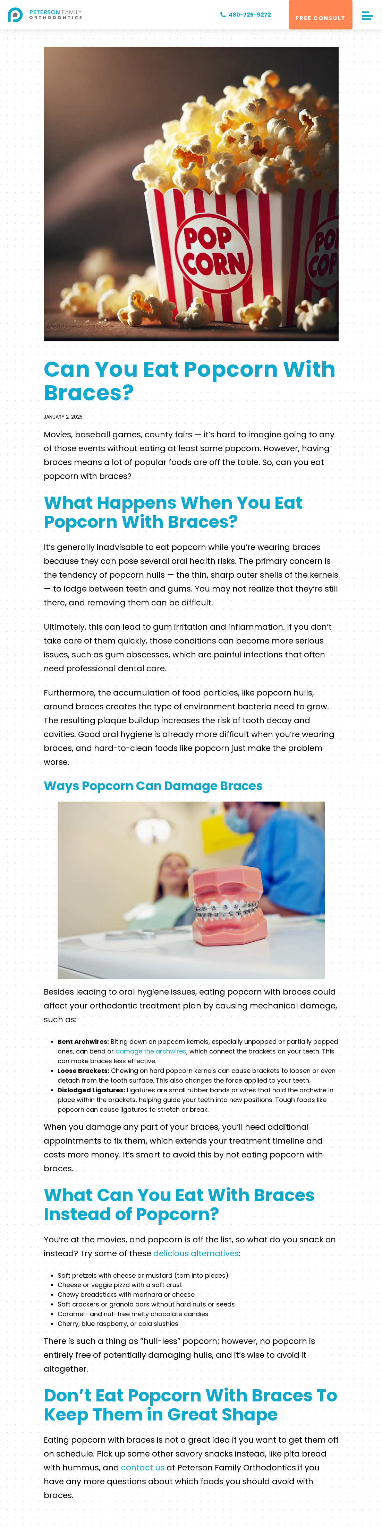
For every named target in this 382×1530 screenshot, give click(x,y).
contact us (142, 1467)
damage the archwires (151, 1051)
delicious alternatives (195, 1253)
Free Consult (321, 18)
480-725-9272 (244, 15)
